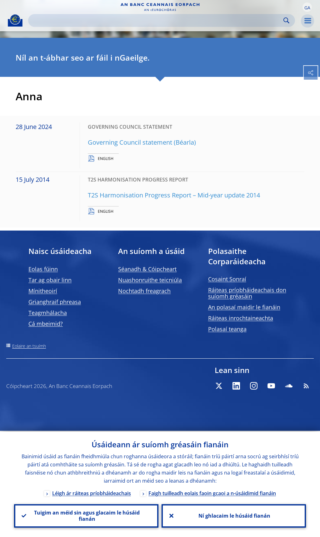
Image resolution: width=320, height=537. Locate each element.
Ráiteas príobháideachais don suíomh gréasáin (247, 293)
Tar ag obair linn (50, 280)
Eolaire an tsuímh (29, 346)
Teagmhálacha (47, 312)
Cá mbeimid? (45, 323)
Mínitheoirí (42, 291)
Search (286, 20)
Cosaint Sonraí (227, 279)
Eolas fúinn (43, 269)
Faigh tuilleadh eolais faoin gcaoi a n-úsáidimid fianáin (212, 492)
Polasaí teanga (227, 329)
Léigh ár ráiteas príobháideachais (91, 492)
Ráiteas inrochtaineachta (240, 318)
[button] (307, 7)
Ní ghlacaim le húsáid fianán (234, 515)
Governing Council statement (130, 142)
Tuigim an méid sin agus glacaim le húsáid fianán (86, 515)
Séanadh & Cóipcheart (147, 269)
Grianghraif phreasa (54, 302)
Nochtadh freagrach (144, 291)
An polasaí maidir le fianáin (244, 307)
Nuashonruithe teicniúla (150, 280)
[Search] (156, 20)
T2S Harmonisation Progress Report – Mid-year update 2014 (174, 195)
